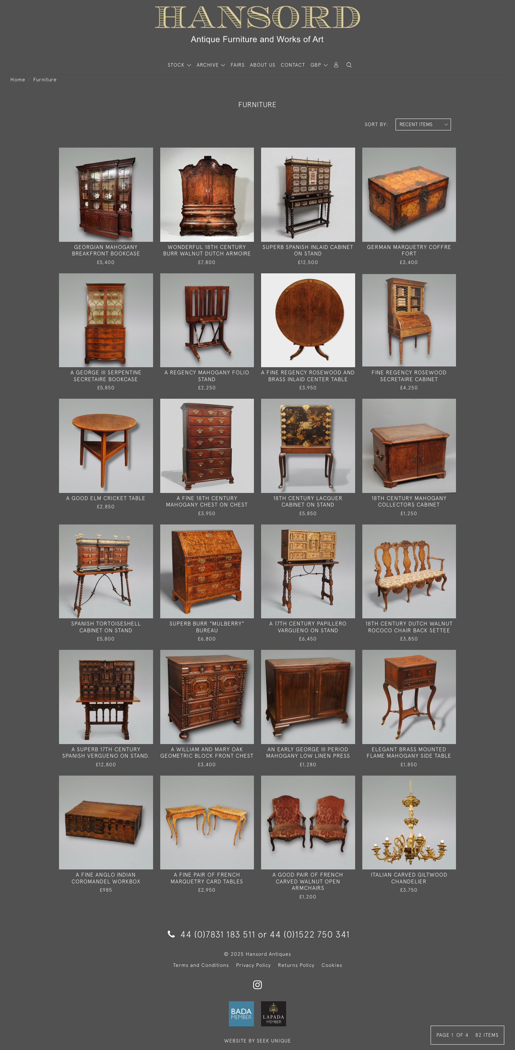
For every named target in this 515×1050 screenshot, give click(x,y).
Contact (293, 65)
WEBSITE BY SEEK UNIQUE (257, 1041)
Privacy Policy (253, 965)
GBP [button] (316, 65)
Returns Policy (296, 965)
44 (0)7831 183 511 (211, 934)
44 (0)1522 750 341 (310, 934)
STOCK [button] (177, 65)
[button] (349, 65)
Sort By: (376, 124)
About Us (262, 65)
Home (17, 79)
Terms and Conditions (201, 965)
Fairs (238, 65)
